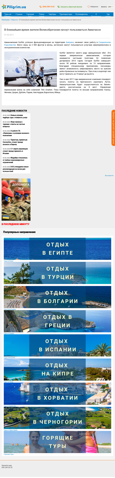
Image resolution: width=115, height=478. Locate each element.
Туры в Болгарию (10, 309)
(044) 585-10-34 (47, 7)
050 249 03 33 (7, 468)
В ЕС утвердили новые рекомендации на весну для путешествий (16, 169)
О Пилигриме (96, 14)
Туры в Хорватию (10, 406)
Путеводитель (81, 14)
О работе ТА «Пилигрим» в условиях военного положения (16, 133)
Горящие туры (30, 14)
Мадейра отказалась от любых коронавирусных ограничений (15, 160)
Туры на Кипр (8, 382)
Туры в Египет (8, 261)
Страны (19, 14)
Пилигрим (5, 20)
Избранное (94, 6)
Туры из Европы (7, 14)
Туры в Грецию (9, 333)
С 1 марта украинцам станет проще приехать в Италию (15, 151)
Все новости (109, 175)
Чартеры (52, 14)
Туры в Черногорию (10, 430)
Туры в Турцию (9, 285)
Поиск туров (41, 14)
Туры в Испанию (9, 357)
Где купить (108, 14)
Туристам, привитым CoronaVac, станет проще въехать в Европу (15, 142)
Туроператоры (65, 14)
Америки (70, 42)
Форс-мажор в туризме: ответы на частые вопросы (14, 124)
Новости (14, 20)
